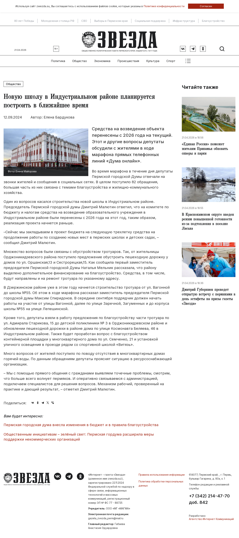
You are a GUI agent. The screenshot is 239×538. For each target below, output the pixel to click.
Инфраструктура (184, 21)
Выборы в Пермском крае (111, 21)
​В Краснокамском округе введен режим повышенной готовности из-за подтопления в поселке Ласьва (208, 222)
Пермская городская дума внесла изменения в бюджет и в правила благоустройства (81, 423)
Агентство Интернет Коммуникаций (211, 517)
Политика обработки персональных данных (161, 481)
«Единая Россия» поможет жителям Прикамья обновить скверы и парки (206, 148)
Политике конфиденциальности (164, 6)
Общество (79, 59)
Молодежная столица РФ (57, 21)
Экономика (102, 59)
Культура (152, 59)
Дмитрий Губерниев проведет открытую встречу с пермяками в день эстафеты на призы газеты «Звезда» (208, 298)
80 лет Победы (24, 21)
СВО (84, 21)
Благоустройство (213, 21)
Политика (58, 59)
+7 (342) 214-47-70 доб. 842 (209, 497)
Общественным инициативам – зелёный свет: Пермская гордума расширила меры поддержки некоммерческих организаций (79, 435)
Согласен (206, 6)
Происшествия (128, 59)
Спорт (170, 59)
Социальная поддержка (150, 21)
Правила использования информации (162, 472)
